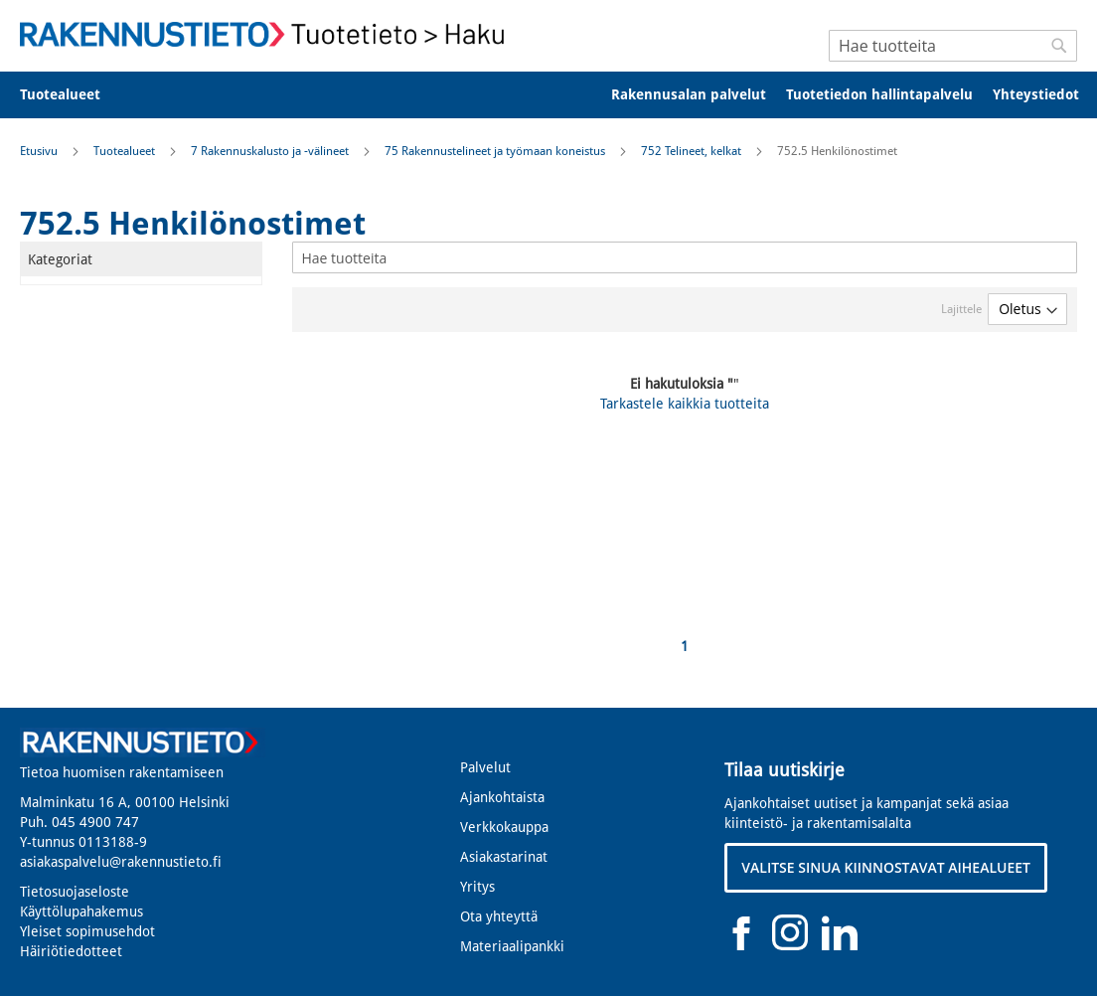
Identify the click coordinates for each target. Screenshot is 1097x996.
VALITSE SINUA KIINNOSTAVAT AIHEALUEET (885, 867)
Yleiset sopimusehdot (87, 931)
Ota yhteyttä (499, 916)
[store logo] (268, 34)
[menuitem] (73, 95)
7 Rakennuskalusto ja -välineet (271, 151)
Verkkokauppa (504, 827)
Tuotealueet (125, 151)
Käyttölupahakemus (81, 911)
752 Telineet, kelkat (692, 151)
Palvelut (485, 767)
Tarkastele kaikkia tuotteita (684, 404)
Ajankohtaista (502, 797)
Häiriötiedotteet (71, 951)
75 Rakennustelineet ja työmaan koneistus (496, 151)
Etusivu (40, 151)
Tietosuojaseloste (74, 892)
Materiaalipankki (512, 946)
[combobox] (953, 46)
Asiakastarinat (504, 857)
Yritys (477, 887)
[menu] (548, 95)
